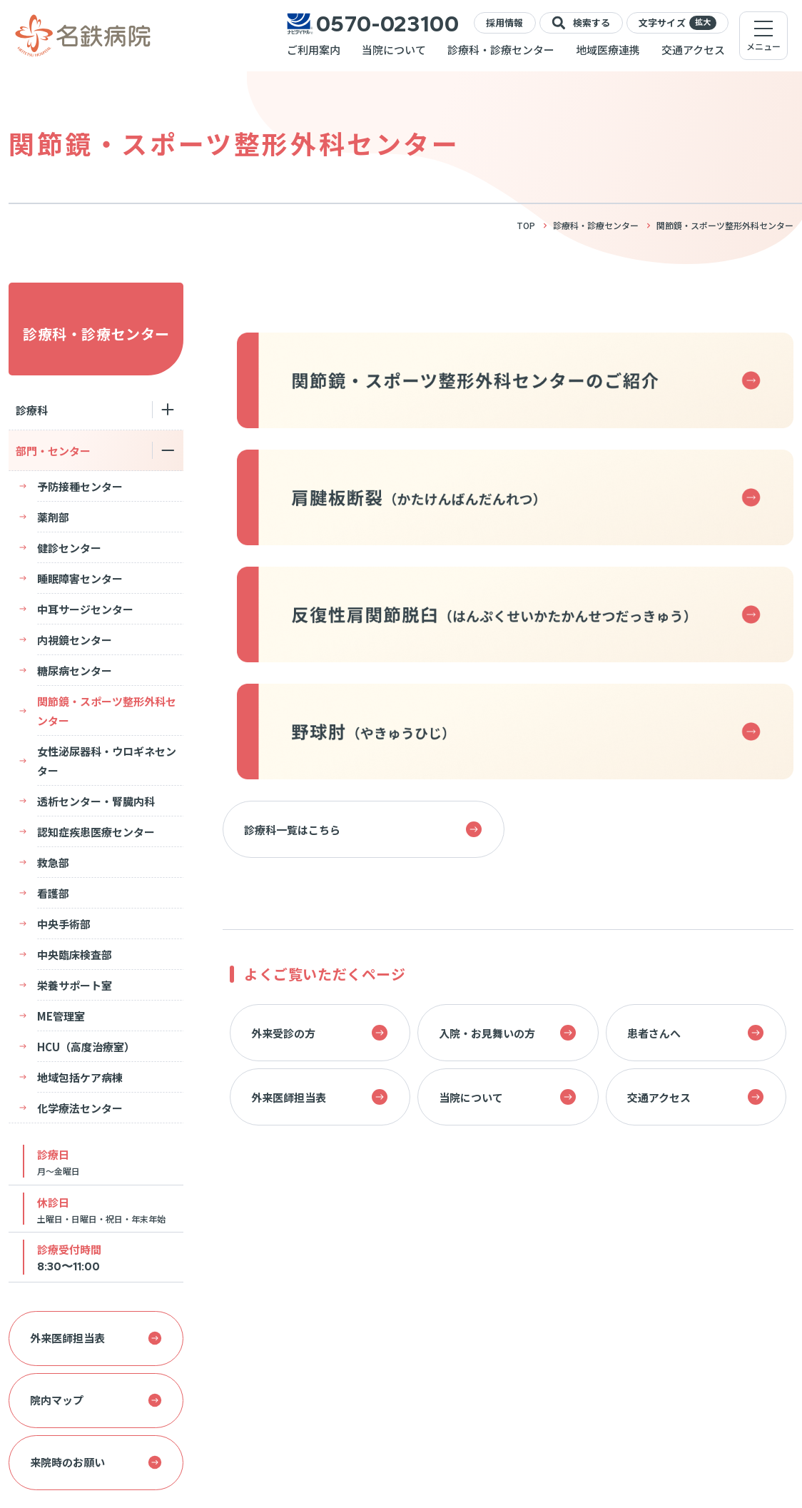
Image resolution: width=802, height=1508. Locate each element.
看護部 (53, 893)
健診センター (69, 547)
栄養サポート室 (74, 985)
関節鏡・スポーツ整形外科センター (106, 711)
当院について (394, 49)
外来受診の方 (319, 1032)
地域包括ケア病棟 (80, 1077)
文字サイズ (677, 23)
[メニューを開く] (763, 35)
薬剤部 (53, 517)
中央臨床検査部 (74, 954)
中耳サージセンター (85, 609)
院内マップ (96, 1399)
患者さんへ (695, 1032)
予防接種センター (80, 486)
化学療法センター (69, 1107)
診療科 (32, 410)
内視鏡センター (74, 639)
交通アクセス (693, 49)
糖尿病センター (74, 670)
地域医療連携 (608, 49)
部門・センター (53, 450)
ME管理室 (61, 1015)
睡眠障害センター (80, 578)
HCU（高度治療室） (86, 1046)
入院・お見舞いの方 (507, 1032)
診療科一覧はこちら (363, 829)
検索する (581, 23)
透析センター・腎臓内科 (96, 801)
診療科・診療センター (500, 49)
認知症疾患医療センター (96, 831)
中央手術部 (64, 923)
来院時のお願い (96, 1461)
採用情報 (505, 22)
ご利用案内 (313, 49)
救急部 (53, 862)
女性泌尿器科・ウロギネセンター (106, 761)
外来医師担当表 (96, 1337)
